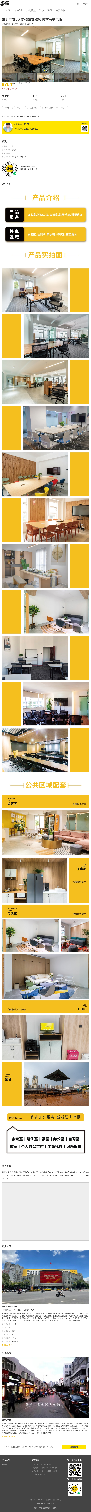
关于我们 (60, 10)
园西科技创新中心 (26, 24)
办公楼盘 (31, 10)
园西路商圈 (6, 24)
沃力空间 (15, 24)
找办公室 (18, 10)
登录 (85, 4)
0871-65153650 (45, 1464)
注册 (77, 4)
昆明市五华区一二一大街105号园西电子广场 (23, 116)
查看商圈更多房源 (8, 1436)
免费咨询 (74, 1447)
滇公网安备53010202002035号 (45, 1508)
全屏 (86, 28)
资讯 (49, 10)
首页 (7, 10)
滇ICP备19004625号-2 (45, 1504)
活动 (41, 10)
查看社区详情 (7, 1345)
